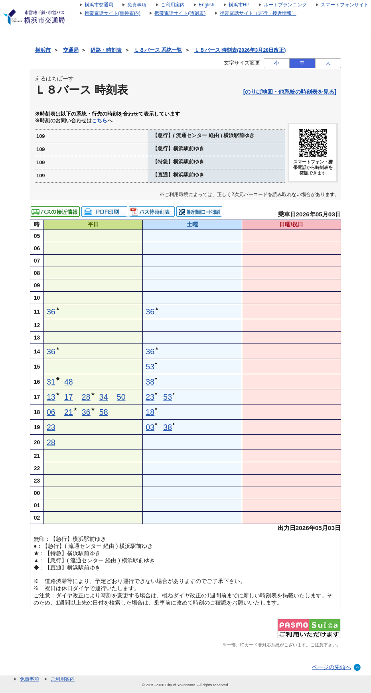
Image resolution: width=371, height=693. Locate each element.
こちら (99, 121)
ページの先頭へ (331, 667)
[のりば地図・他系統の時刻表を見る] (289, 91)
